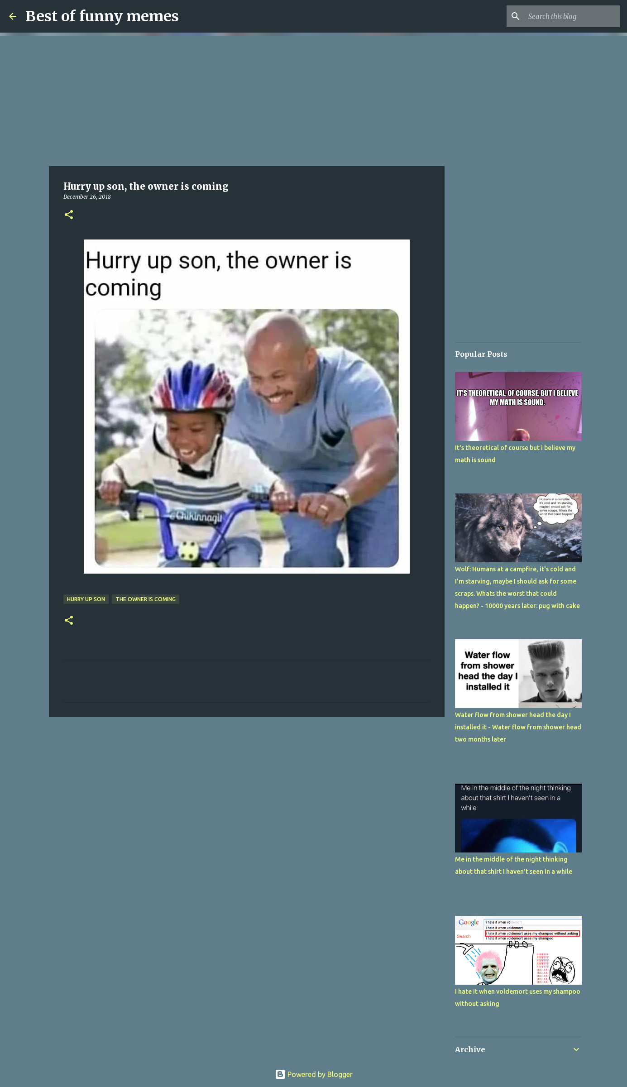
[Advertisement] (246, 99)
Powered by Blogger (314, 1074)
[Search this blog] (572, 16)
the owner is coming (145, 599)
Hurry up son (86, 599)
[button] (68, 215)
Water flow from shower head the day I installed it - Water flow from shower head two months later (518, 727)
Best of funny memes (102, 16)
